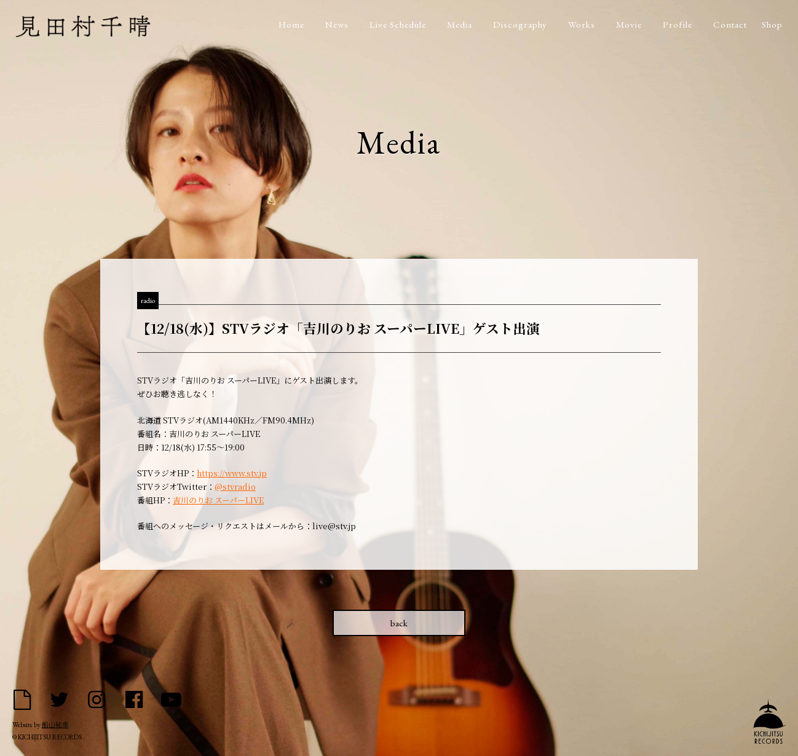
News (337, 24)
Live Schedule (397, 24)
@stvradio (235, 486)
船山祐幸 (55, 724)
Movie (629, 24)
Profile (677, 24)
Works (581, 24)
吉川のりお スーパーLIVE (218, 500)
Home (291, 24)
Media (459, 24)
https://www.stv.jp (232, 473)
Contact (730, 24)
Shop (772, 24)
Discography (520, 24)
